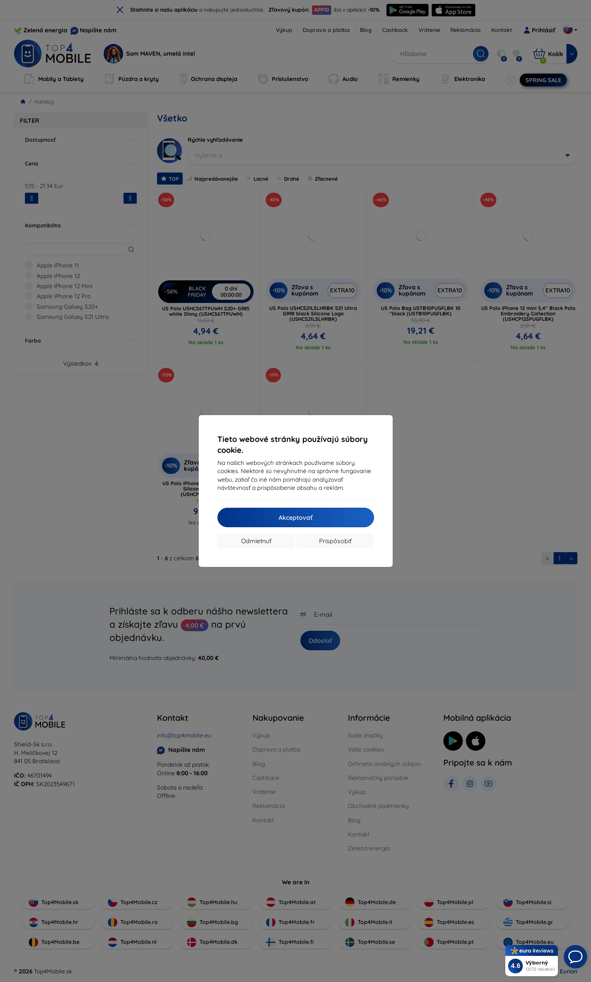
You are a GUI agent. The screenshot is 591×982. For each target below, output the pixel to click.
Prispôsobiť (335, 541)
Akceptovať (295, 517)
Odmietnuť (256, 541)
